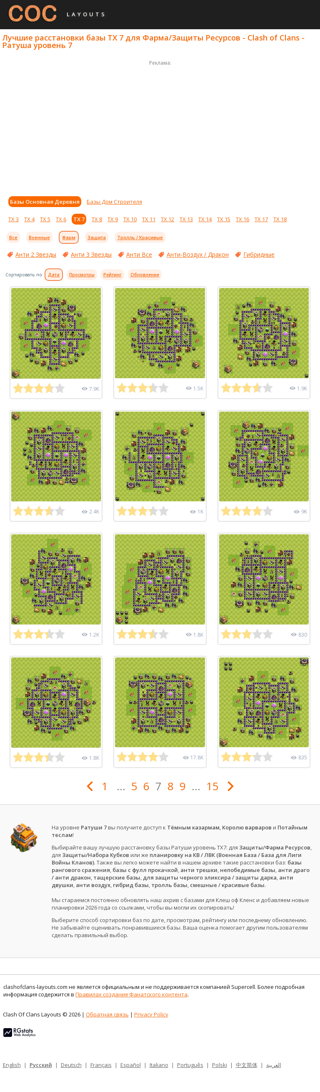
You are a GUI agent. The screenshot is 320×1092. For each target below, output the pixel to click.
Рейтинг (112, 275)
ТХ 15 (223, 219)
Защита (97, 237)
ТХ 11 (148, 219)
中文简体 (247, 1065)
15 (212, 786)
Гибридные (259, 254)
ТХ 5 (45, 219)
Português (190, 1065)
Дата (54, 275)
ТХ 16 (242, 219)
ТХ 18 (280, 219)
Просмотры (82, 275)
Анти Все (139, 254)
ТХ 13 (186, 219)
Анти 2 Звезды (35, 254)
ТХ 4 (29, 219)
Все (13, 237)
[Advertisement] (160, 126)
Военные (39, 237)
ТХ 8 (97, 219)
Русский (41, 1065)
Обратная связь (107, 1014)
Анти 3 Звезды (91, 254)
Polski (219, 1065)
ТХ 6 (61, 219)
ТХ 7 (79, 219)
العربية (273, 1065)
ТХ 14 (205, 219)
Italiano (159, 1065)
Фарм (68, 237)
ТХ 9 (113, 219)
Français (101, 1065)
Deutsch (71, 1065)
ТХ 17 (261, 219)
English (12, 1065)
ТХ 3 (13, 219)
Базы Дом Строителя (114, 201)
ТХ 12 (167, 219)
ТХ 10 (130, 219)
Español (130, 1065)
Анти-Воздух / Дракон (198, 254)
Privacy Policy (151, 1014)
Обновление (144, 275)
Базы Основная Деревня (45, 201)
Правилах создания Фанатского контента (131, 994)
